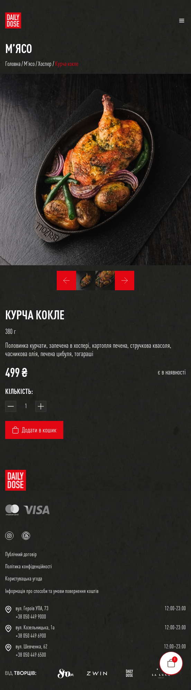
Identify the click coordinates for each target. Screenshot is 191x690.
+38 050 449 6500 (31, 654)
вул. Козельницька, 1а (35, 627)
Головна (12, 63)
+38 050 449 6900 (31, 635)
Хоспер (45, 63)
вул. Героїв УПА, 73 (32, 608)
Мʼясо (18, 48)
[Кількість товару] (25, 406)
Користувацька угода (23, 578)
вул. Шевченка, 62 (31, 646)
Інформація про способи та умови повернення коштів (52, 591)
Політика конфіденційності (28, 566)
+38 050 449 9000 (31, 616)
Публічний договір (21, 554)
